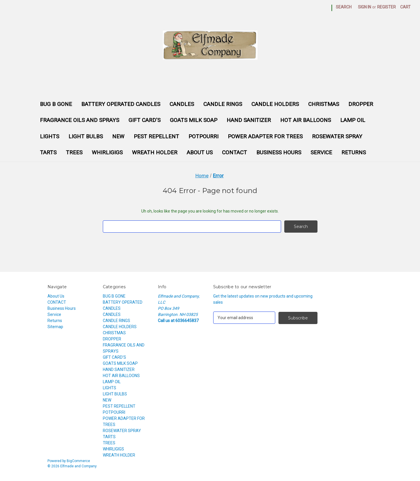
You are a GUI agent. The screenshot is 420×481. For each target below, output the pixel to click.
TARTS (48, 152)
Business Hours (278, 152)
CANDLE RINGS (222, 104)
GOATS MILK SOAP (193, 120)
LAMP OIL (352, 120)
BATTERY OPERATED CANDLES (120, 104)
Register (386, 7)
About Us (200, 152)
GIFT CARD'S (144, 120)
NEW (118, 136)
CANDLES (182, 104)
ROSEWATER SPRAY (337, 136)
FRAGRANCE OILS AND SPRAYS (79, 120)
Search (344, 7)
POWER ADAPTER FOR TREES (265, 136)
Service (321, 152)
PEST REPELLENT (156, 136)
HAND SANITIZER (249, 120)
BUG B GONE (56, 104)
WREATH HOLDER (154, 152)
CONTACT (234, 152)
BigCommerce (78, 461)
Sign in (364, 7)
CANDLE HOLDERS (275, 104)
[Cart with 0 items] (405, 7)
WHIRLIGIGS (107, 152)
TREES (74, 152)
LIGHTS (49, 136)
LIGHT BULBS (85, 136)
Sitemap (55, 326)
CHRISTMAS (323, 104)
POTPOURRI (203, 136)
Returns (353, 152)
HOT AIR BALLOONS (305, 120)
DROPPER (360, 104)
